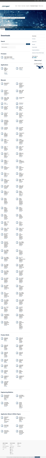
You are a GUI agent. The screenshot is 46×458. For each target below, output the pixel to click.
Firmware (33, 38)
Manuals (33, 44)
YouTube (12, 453)
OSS (24, 29)
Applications (34, 41)
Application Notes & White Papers (38, 52)
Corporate (4, 444)
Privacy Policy (4, 447)
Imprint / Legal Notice (6, 446)
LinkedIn (12, 450)
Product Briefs (34, 47)
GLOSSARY (13, 29)
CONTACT (21, 29)
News (35, 0)
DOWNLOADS (3, 29)
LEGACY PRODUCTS (8, 29)
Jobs (3, 449)
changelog (12, 58)
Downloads (5, 36)
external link (6, 104)
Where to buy (12, 446)
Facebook (12, 447)
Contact (41, 0)
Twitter (12, 449)
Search (44, 0)
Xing (11, 452)
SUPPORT (17, 29)
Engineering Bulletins (7, 392)
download (5, 58)
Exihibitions (19, 446)
